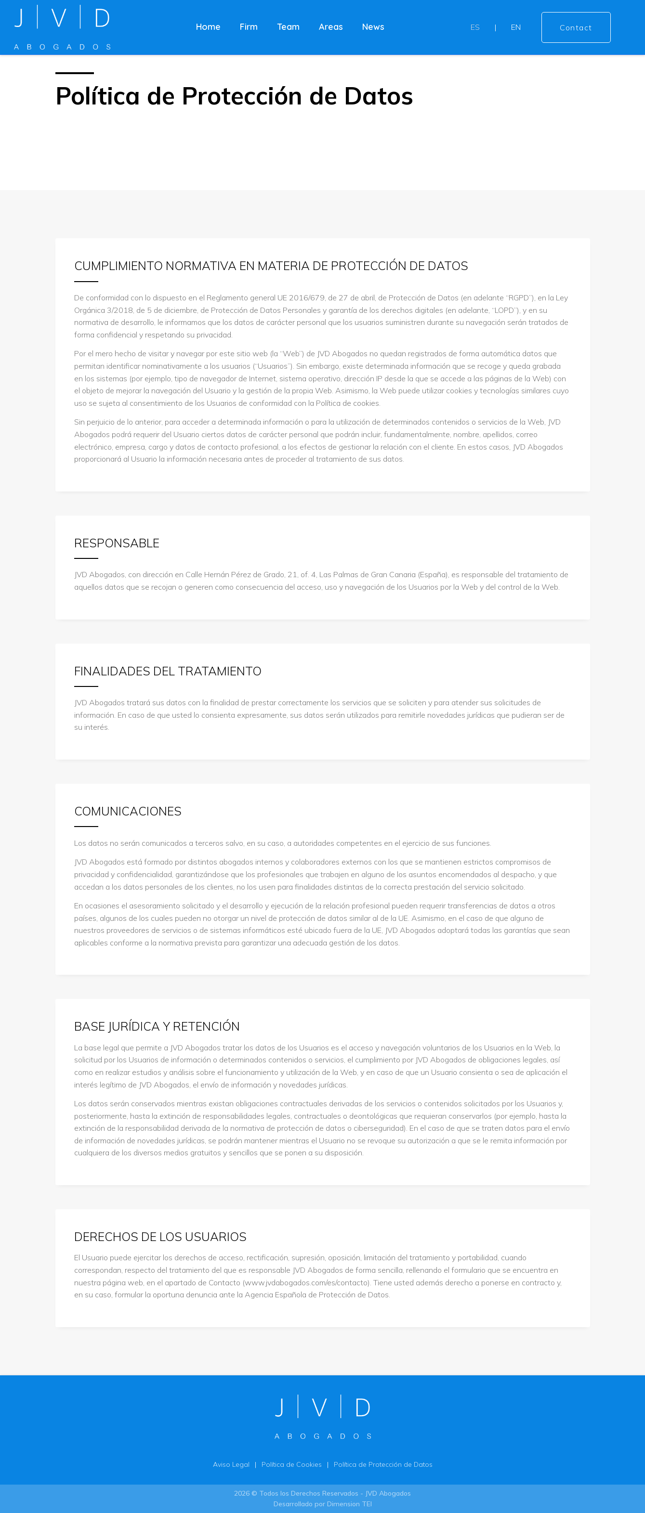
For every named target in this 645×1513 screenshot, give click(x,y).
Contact (576, 27)
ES (475, 27)
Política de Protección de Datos (383, 1464)
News (373, 26)
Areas (331, 26)
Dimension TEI (349, 1504)
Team (288, 26)
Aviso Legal (231, 1464)
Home (208, 26)
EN (516, 27)
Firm (249, 26)
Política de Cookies (292, 1464)
